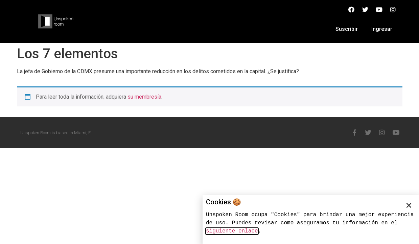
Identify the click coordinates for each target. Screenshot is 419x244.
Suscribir (346, 29)
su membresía (144, 97)
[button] (408, 205)
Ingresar (381, 29)
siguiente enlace (232, 231)
